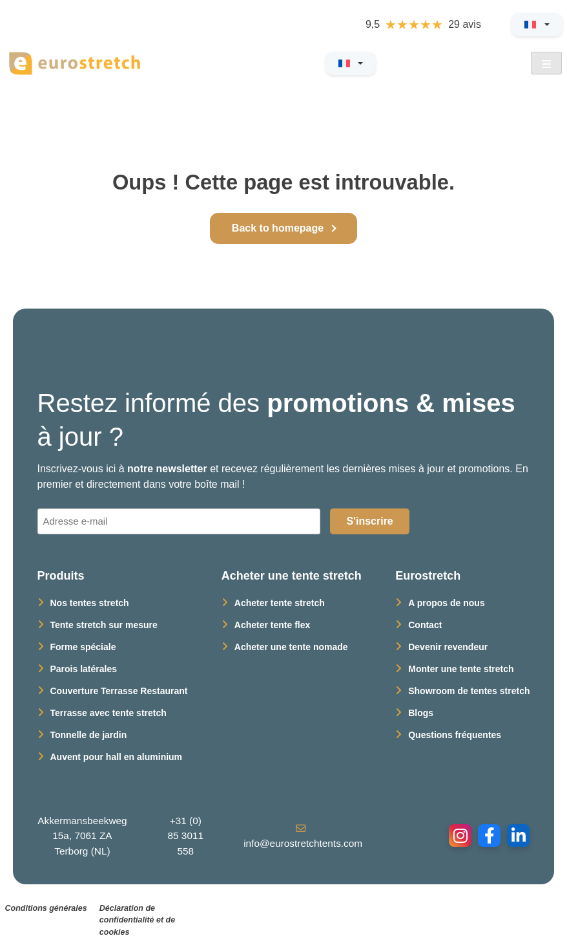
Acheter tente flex (272, 625)
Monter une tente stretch (460, 669)
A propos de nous (446, 603)
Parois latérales (84, 669)
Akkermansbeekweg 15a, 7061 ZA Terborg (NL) (82, 835)
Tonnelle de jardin (88, 735)
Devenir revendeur (448, 647)
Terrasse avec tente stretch (108, 713)
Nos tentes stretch (89, 603)
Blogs (420, 713)
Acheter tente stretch (279, 603)
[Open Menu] (546, 63)
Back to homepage (278, 228)
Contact (425, 625)
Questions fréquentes (454, 735)
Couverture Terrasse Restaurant (119, 691)
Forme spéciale (83, 647)
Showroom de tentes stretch (469, 691)
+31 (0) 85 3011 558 (185, 835)
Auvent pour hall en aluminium (116, 757)
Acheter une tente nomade (291, 647)
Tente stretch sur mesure (104, 625)
